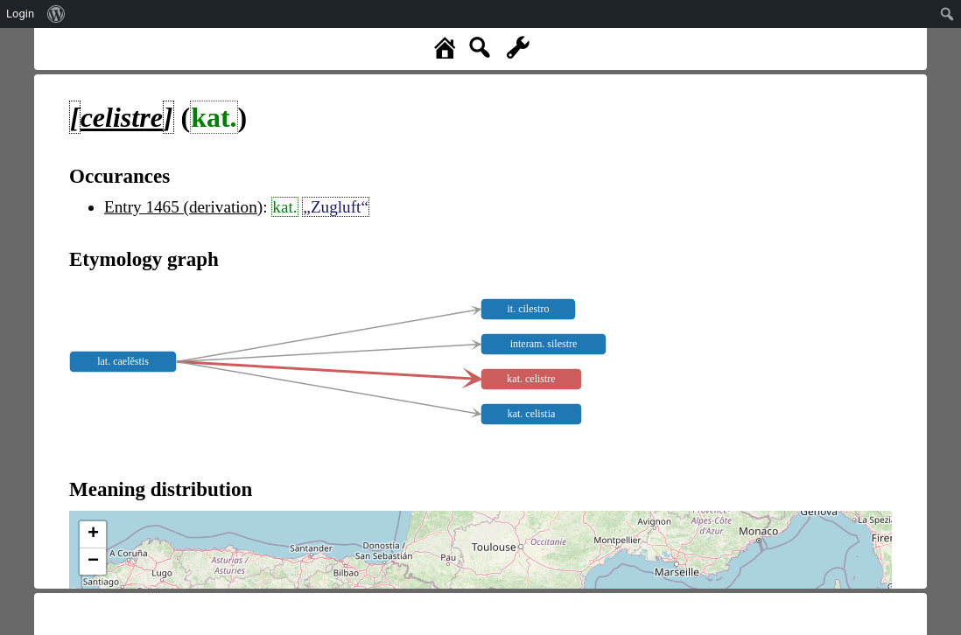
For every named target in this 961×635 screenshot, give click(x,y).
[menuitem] (56, 14)
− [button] (93, 561)
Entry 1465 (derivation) (183, 207)
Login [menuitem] (20, 13)
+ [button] (93, 534)
